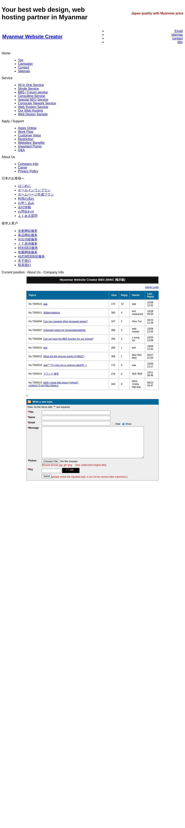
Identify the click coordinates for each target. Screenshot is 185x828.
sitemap (177, 34)
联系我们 (24, 265)
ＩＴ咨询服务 (27, 243)
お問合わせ (26, 211)
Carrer (22, 167)
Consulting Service (31, 96)
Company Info (28, 164)
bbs (180, 42)
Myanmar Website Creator (32, 36)
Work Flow (25, 131)
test (45, 347)
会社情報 (24, 207)
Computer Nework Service (37, 103)
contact (177, 38)
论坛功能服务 (27, 239)
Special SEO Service (33, 99)
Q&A (21, 150)
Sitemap (24, 71)
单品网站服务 (27, 235)
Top (20, 60)
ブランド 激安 (51, 373)
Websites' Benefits (31, 142)
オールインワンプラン (34, 190)
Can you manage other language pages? (65, 321)
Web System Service (33, 107)
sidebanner (23, 615)
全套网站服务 (27, 231)
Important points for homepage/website (64, 330)
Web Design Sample (33, 114)
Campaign (25, 64)
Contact (23, 67)
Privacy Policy (28, 171)
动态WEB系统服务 (31, 256)
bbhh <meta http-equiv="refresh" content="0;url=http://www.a (53, 384)
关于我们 (24, 260)
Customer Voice (29, 135)
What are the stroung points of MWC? (63, 356)
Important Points (30, 146)
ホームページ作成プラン (36, 194)
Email (179, 31)
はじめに (24, 186)
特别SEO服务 (28, 248)
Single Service (28, 88)
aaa (45, 304)
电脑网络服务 (27, 252)
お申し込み (26, 203)
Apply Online (27, 128)
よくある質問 (27, 215)
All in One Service (31, 85)
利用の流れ (26, 198)
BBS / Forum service (33, 92)
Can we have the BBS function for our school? (68, 339)
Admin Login (152, 287)
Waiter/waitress (51, 312)
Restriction (25, 139)
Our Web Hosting (30, 110)
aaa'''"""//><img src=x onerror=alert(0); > (65, 365)
